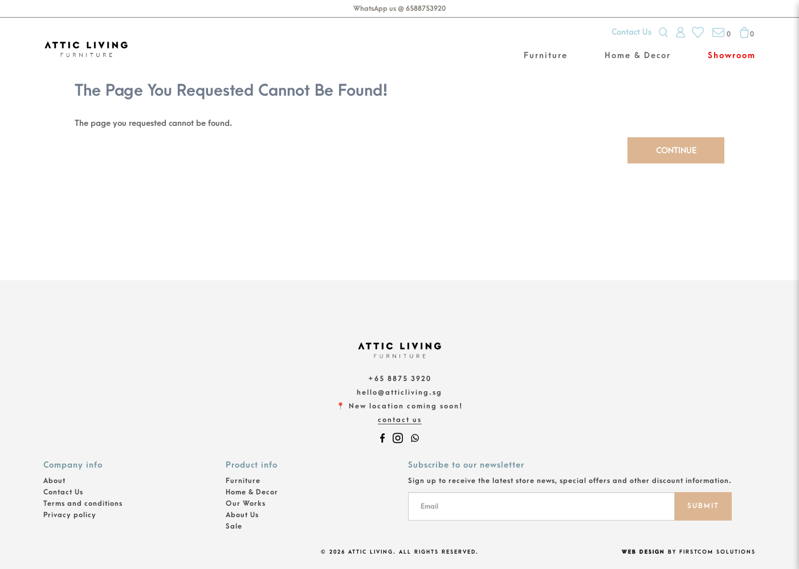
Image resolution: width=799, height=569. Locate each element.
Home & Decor (252, 492)
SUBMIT (703, 506)
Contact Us (631, 32)
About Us (242, 515)
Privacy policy (69, 515)
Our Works (246, 503)
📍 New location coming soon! (399, 406)
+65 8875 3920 (399, 379)
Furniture (243, 481)
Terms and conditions (83, 503)
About (54, 481)
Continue (676, 150)
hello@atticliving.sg (399, 392)
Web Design (643, 552)
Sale (234, 526)
